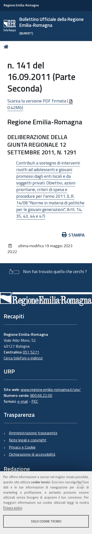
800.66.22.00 (41, 395)
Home (7, 47)
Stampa (73, 235)
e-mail (22, 401)
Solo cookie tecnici (46, 521)
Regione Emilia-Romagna (21, 5)
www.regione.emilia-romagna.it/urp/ (51, 389)
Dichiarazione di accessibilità (32, 454)
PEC (34, 401)
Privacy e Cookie (22, 447)
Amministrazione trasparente (33, 433)
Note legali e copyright (27, 440)
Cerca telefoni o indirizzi (23, 358)
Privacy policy (12, 507)
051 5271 (31, 352)
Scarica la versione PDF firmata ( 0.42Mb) (40, 104)
